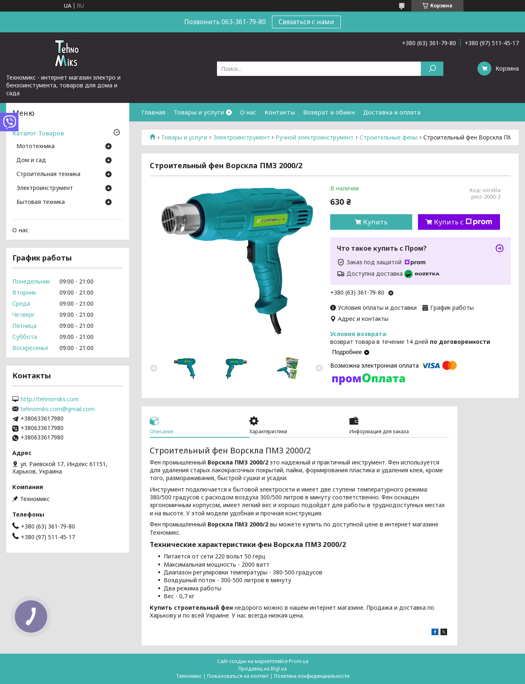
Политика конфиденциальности (311, 676)
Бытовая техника (40, 202)
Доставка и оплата (391, 112)
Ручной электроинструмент (315, 137)
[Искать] (432, 69)
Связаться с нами (306, 21)
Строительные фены (389, 137)
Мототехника (35, 146)
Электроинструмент (241, 137)
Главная (153, 112)
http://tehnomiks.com (50, 399)
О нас (248, 112)
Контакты (280, 112)
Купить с (463, 221)
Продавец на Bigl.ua (262, 668)
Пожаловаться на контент (238, 676)
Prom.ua (298, 661)
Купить (375, 221)
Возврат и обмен (329, 112)
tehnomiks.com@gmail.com (58, 409)
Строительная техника (48, 174)
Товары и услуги (198, 112)
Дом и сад (31, 160)
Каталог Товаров (38, 133)
